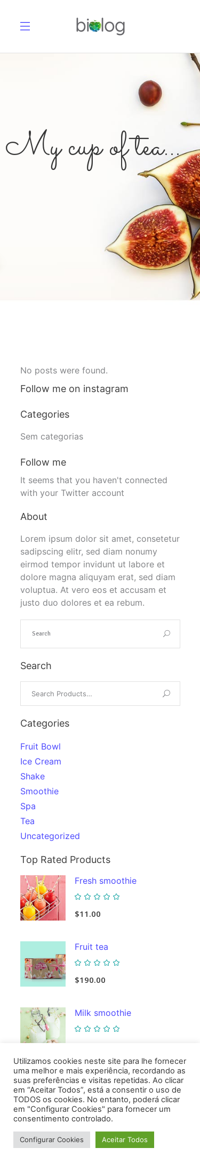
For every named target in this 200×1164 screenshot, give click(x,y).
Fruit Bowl (40, 746)
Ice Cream (40, 761)
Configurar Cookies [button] (52, 1139)
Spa (28, 806)
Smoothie (39, 791)
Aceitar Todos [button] (125, 1139)
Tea (27, 821)
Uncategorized (50, 836)
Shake (32, 776)
